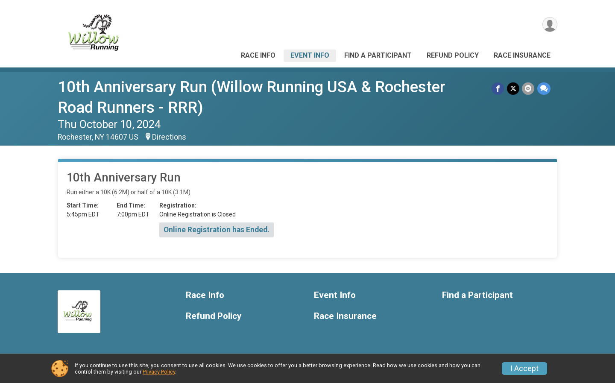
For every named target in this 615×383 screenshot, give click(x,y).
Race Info (258, 55)
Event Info (309, 55)
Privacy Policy (159, 371)
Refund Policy (453, 55)
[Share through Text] (544, 88)
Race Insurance (522, 55)
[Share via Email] (528, 88)
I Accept (524, 368)
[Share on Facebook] (498, 88)
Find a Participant (378, 55)
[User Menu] (549, 25)
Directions (169, 137)
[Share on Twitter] (513, 88)
